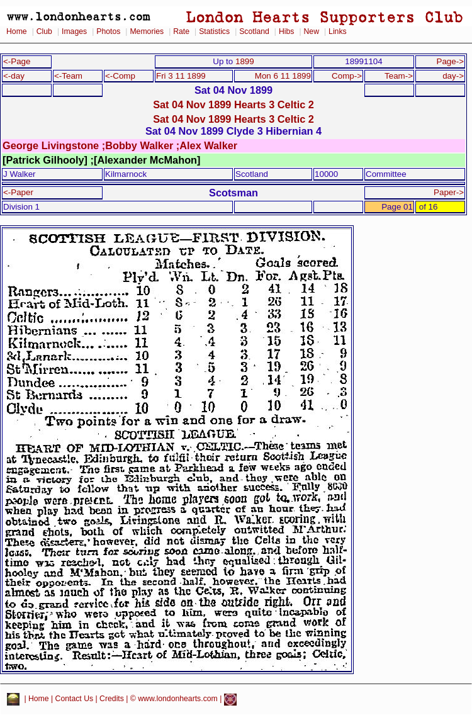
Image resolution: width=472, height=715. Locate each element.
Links (338, 31)
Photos (108, 31)
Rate (181, 31)
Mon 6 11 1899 (283, 76)
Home (16, 31)
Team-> (399, 76)
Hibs (286, 31)
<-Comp (120, 76)
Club (44, 31)
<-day (14, 76)
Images (74, 31)
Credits (111, 699)
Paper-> (449, 192)
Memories (147, 31)
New (311, 31)
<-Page (17, 61)
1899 (244, 61)
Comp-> (347, 76)
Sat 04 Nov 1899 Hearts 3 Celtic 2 (233, 104)
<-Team (68, 76)
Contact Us (74, 699)
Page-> (450, 61)
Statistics (214, 31)
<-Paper (18, 192)
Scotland (254, 31)
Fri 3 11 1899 (181, 76)
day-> (453, 76)
